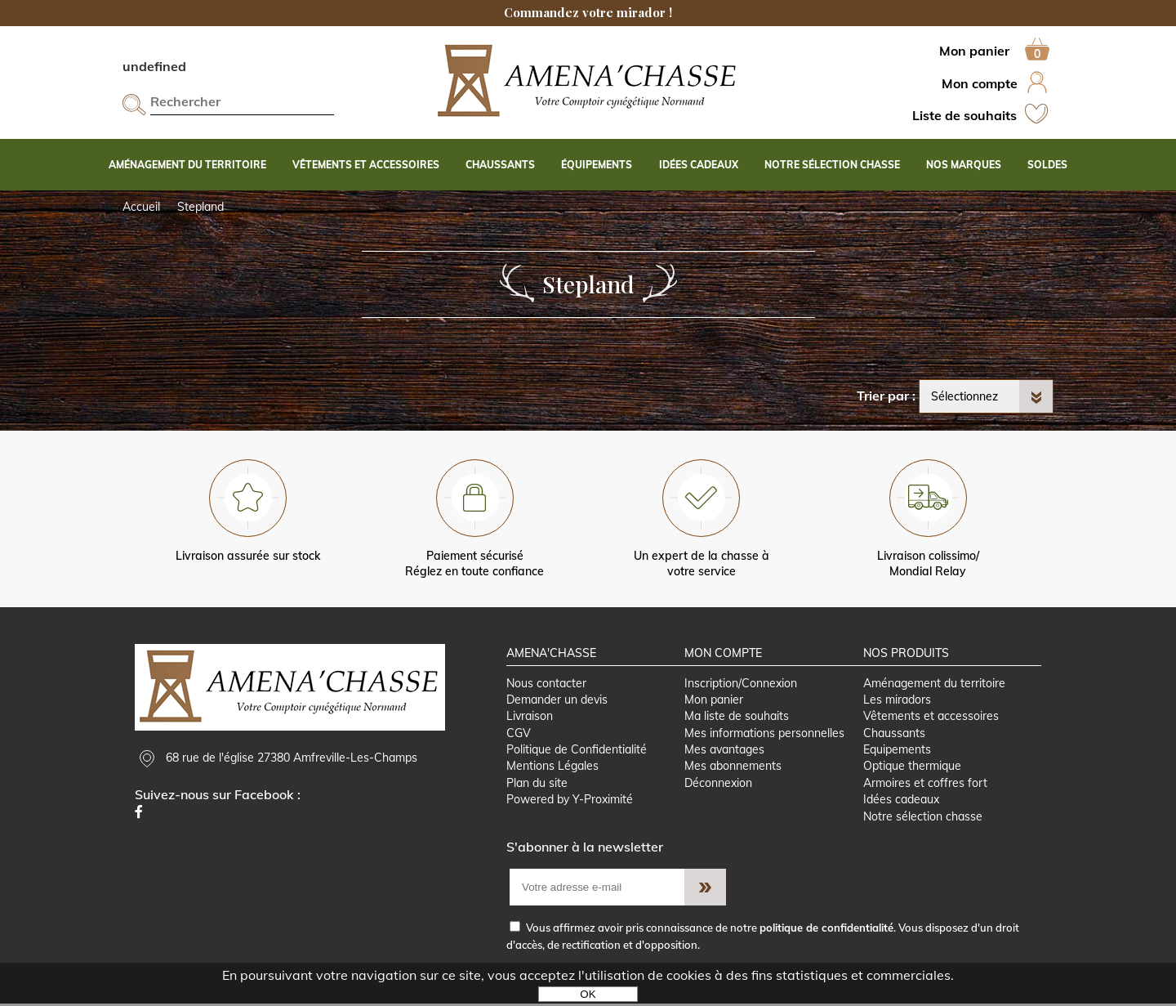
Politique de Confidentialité (576, 751)
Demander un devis (557, 700)
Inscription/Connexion (740, 684)
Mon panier (713, 700)
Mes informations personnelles (764, 734)
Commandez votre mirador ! (588, 12)
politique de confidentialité (826, 930)
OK (587, 994)
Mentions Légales (552, 768)
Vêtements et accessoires (931, 717)
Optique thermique (912, 768)
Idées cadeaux (901, 801)
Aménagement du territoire (934, 684)
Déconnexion (718, 784)
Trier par (883, 395)
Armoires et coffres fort (925, 784)
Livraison (529, 717)
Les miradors (897, 700)
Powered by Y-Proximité (569, 801)
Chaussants (894, 734)
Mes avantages (724, 751)
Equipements (897, 751)
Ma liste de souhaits (736, 717)
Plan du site (537, 784)
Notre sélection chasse (922, 818)
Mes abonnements (733, 768)
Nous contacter (546, 684)
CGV (518, 734)
